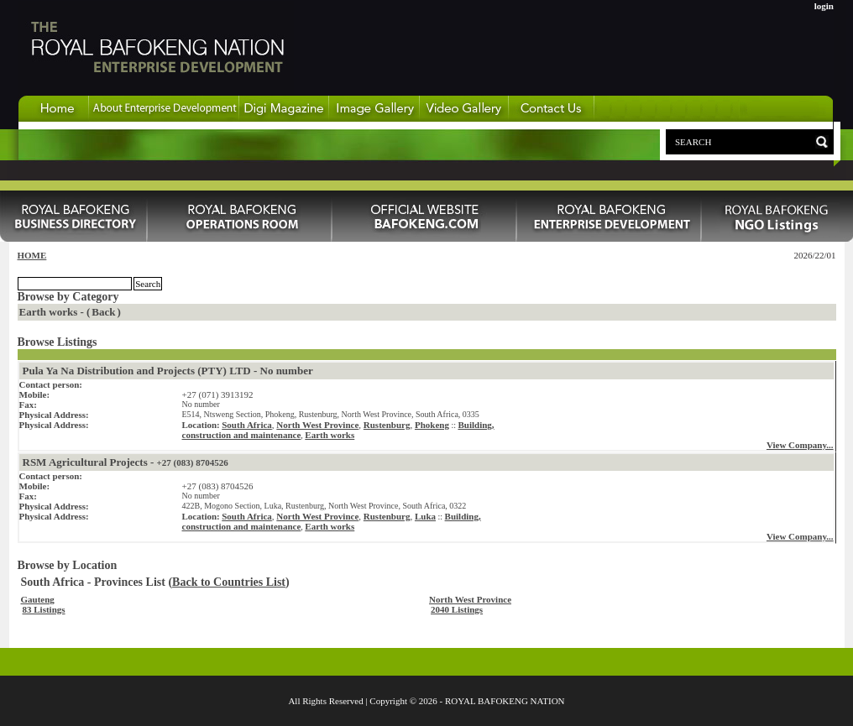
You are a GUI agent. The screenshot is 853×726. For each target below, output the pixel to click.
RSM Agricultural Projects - (125, 462)
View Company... (800, 445)
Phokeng (432, 425)
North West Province (317, 425)
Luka (425, 516)
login (824, 6)
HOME (32, 255)
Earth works (329, 435)
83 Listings (44, 609)
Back (103, 312)
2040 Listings (457, 609)
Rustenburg (387, 425)
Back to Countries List (228, 582)
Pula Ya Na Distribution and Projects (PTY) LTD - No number (168, 370)
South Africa (247, 425)
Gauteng (38, 599)
